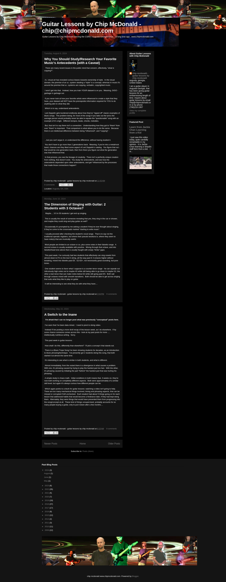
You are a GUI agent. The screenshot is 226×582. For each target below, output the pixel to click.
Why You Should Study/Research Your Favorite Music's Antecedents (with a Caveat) (80, 61)
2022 (47, 489)
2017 (47, 508)
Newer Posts (50, 443)
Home (83, 443)
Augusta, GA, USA (60, 189)
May (46, 481)
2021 (47, 493)
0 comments (49, 185)
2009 (47, 530)
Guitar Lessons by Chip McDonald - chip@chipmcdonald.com (91, 27)
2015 (47, 515)
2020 (47, 497)
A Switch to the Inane (60, 314)
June (46, 477)
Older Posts (114, 443)
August (47, 473)
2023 (47, 485)
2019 (47, 500)
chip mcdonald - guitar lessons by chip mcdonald (140, 75)
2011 (47, 523)
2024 (47, 470)
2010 (47, 526)
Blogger (135, 576)
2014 (47, 519)
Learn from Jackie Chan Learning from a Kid (140, 130)
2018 (47, 504)
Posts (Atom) (88, 451)
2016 (47, 511)
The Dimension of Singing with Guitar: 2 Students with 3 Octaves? (75, 206)
